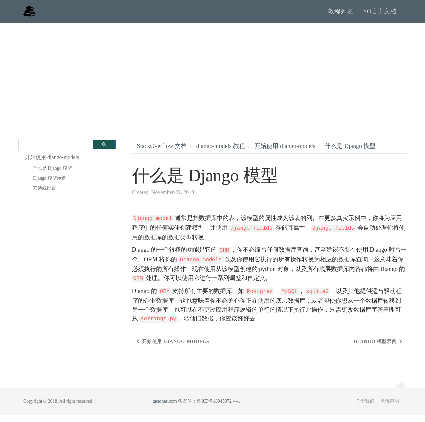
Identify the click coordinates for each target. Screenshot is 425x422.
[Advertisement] (212, 79)
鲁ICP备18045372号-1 (218, 408)
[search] (52, 152)
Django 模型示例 (49, 185)
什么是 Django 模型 (52, 175)
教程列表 (340, 15)
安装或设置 (44, 195)
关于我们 (365, 408)
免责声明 (390, 408)
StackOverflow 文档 (162, 153)
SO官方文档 (380, 15)
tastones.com (165, 408)
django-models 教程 (220, 153)
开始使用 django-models (284, 153)
